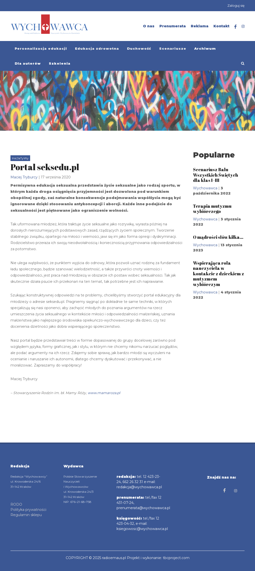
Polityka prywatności (28, 509)
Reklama (199, 26)
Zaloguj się (236, 5)
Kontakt (221, 26)
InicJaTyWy (20, 158)
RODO (16, 504)
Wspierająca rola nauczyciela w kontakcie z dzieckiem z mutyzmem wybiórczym (218, 273)
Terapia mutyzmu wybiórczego (212, 208)
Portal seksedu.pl (44, 167)
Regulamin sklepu (26, 515)
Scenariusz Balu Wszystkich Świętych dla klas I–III (215, 174)
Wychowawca (205, 188)
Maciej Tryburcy (24, 177)
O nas (148, 26)
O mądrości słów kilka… (218, 237)
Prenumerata (172, 26)
